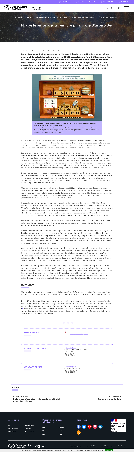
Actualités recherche (42, 18)
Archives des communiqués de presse (82, 18)
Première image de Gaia (109, 399)
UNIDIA (61, 428)
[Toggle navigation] (126, 7)
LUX (43, 434)
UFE (60, 434)
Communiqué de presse (79, 334)
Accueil (19, 18)
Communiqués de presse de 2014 (107, 18)
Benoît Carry (71, 348)
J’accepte (108, 450)
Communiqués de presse (59, 18)
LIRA (43, 428)
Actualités (29, 18)
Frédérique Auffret (73, 367)
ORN (60, 431)
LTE (43, 431)
